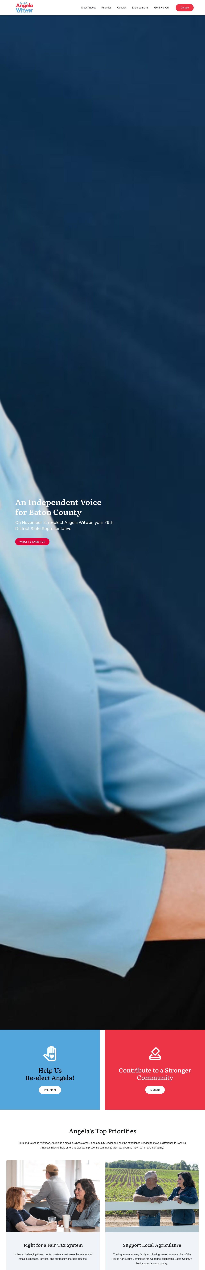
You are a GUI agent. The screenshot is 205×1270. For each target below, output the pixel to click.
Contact (121, 7)
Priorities (106, 7)
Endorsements (140, 7)
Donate (184, 7)
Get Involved (161, 7)
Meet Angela (88, 7)
